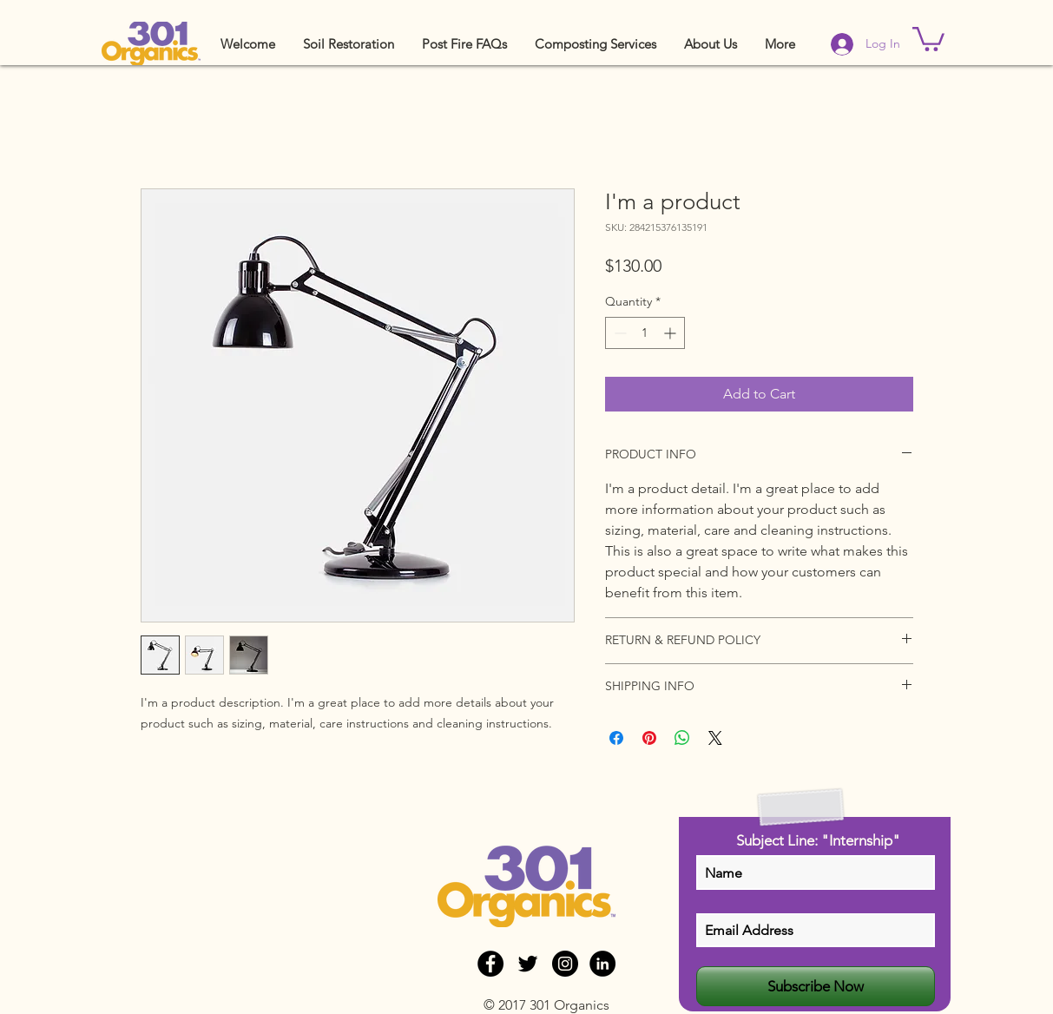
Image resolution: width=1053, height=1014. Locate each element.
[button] (348, 44)
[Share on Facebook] (616, 738)
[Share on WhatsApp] (682, 738)
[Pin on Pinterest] (649, 738)
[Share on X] (715, 738)
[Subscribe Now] (815, 986)
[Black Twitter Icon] (528, 964)
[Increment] (671, 333)
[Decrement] (618, 333)
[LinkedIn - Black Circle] (602, 964)
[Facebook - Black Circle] (490, 964)
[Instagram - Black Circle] (565, 964)
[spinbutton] (645, 333)
